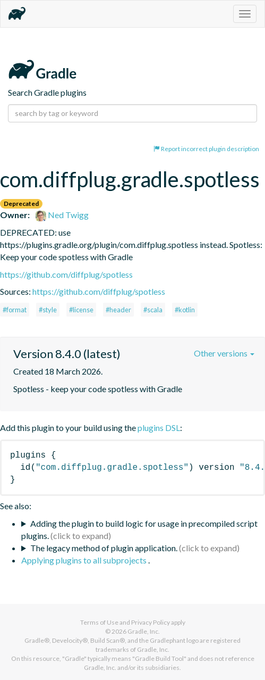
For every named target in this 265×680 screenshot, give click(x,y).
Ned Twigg (62, 215)
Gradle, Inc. (143, 631)
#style (48, 309)
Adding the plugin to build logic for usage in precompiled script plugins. (139, 529)
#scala (153, 309)
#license (81, 309)
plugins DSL (159, 427)
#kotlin (185, 309)
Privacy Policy (150, 622)
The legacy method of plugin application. (103, 548)
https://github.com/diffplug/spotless (66, 274)
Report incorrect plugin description (206, 149)
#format (15, 309)
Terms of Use (99, 622)
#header (118, 309)
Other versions (224, 353)
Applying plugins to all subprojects (84, 560)
